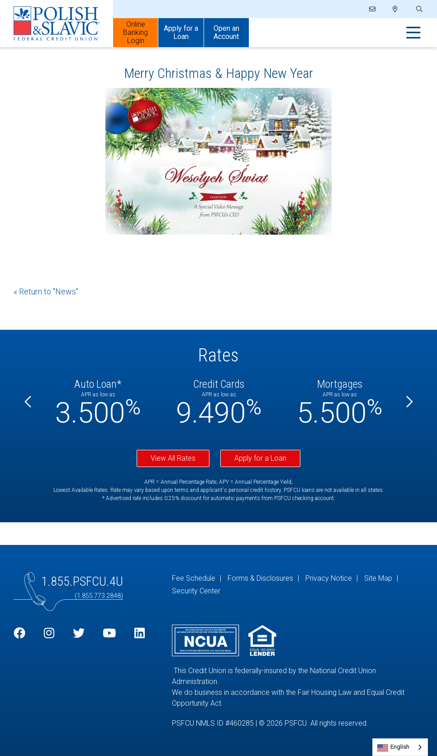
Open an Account (226, 32)
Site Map (378, 578)
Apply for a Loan (260, 458)
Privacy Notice (328, 578)
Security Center (196, 591)
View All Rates (173, 458)
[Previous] (28, 402)
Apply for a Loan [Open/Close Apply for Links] (181, 32)
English (399, 746)
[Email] (373, 9)
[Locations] (395, 9)
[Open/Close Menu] (413, 33)
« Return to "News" (46, 291)
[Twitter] (79, 633)
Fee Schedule (193, 578)
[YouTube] (109, 633)
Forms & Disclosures (260, 578)
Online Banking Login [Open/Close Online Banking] (135, 32)
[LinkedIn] (139, 633)
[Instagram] (49, 633)
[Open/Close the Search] (418, 9)
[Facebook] (19, 633)
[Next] (408, 402)
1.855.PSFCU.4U (82, 581)
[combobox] (400, 747)
